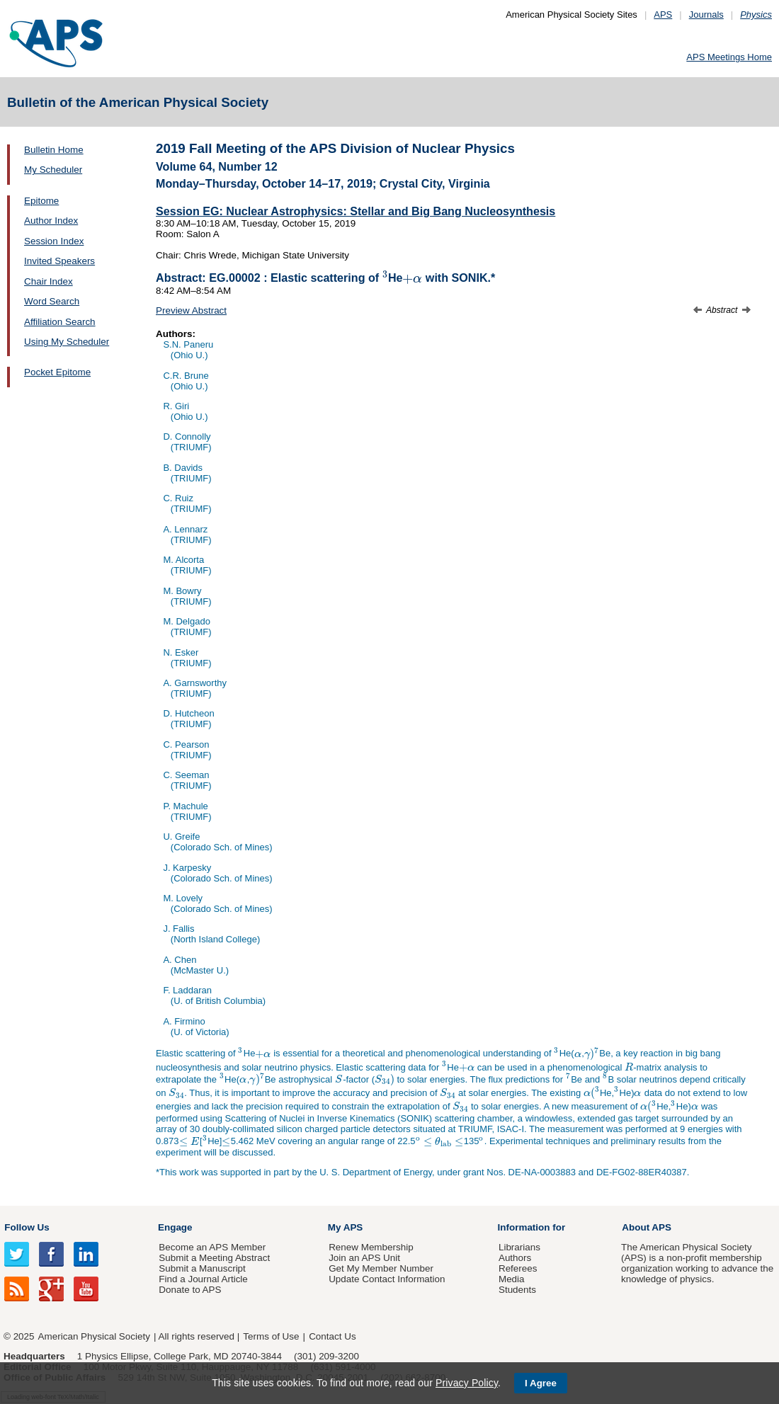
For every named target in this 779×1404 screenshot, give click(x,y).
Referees (518, 1268)
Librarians (519, 1247)
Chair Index (48, 281)
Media (512, 1279)
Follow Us (26, 1227)
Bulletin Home (54, 149)
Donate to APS (190, 1289)
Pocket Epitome (57, 372)
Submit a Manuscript (202, 1268)
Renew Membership (371, 1247)
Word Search (51, 301)
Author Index (51, 220)
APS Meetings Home (729, 57)
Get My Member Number (381, 1268)
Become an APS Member (212, 1247)
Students (517, 1289)
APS (663, 14)
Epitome (41, 200)
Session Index (54, 241)
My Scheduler (53, 169)
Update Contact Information (387, 1279)
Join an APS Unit (364, 1257)
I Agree (541, 1383)
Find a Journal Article (203, 1279)
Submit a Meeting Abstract (214, 1257)
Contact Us (332, 1336)
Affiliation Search (60, 321)
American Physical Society (94, 1336)
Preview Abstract (191, 310)
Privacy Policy (467, 1382)
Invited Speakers (59, 261)
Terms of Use (271, 1336)
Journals (706, 14)
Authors (515, 1257)
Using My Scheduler (66, 341)
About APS (646, 1227)
